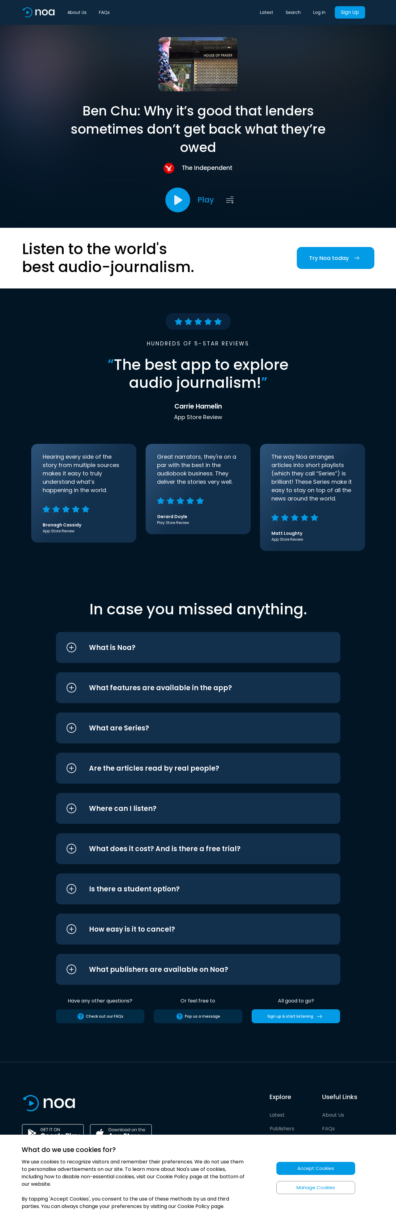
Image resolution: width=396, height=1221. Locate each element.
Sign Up (350, 12)
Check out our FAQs (100, 1016)
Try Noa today (335, 258)
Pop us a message (198, 1016)
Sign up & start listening (296, 1016)
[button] (186, 647)
